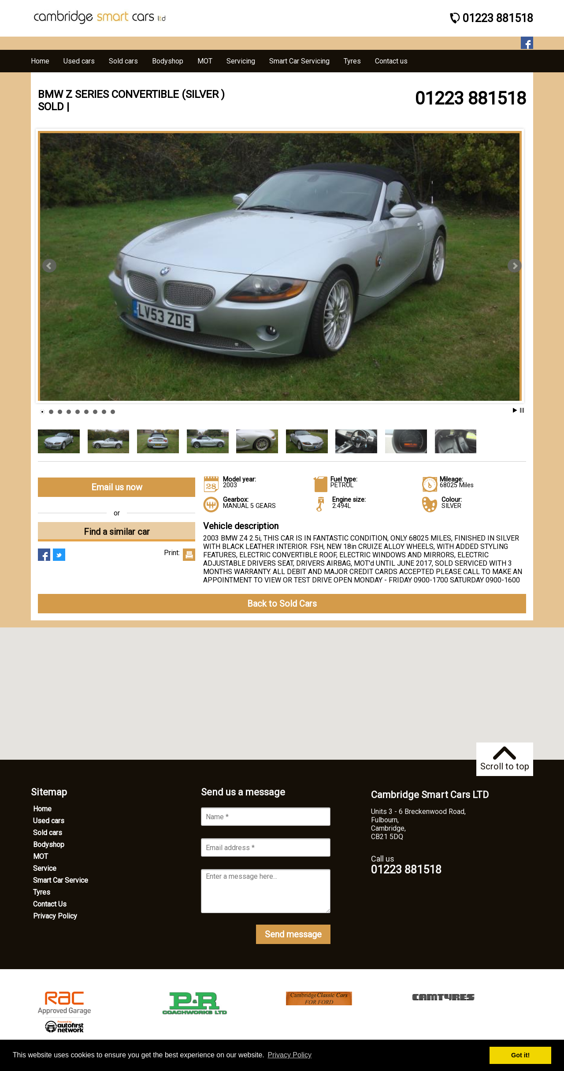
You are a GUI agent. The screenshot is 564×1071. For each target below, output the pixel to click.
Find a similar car (117, 531)
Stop (522, 410)
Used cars (48, 821)
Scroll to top (504, 759)
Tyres (41, 892)
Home (42, 809)
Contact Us (50, 904)
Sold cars (47, 832)
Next (515, 266)
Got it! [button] (520, 1055)
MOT (40, 856)
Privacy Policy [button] (289, 1055)
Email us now (116, 487)
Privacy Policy (55, 916)
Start (515, 410)
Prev (49, 266)
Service (44, 868)
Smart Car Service (60, 880)
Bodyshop (48, 844)
